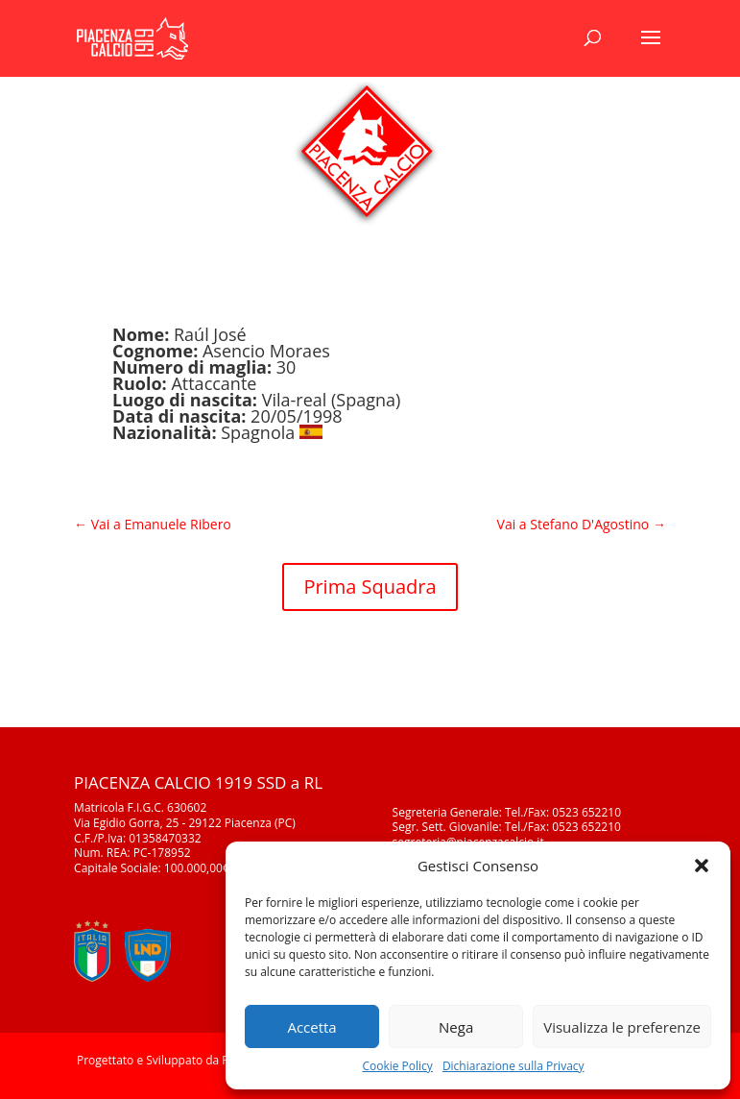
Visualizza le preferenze (622, 1027)
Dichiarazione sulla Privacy (513, 1066)
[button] (701, 865)
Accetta (311, 1027)
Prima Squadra (369, 586)
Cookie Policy (397, 1066)
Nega (456, 1027)
